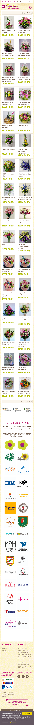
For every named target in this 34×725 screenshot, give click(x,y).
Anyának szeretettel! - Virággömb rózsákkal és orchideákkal (8, 79)
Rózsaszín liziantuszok (9, 221)
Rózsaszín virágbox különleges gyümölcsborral (8, 295)
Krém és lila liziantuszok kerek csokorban (23, 246)
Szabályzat (13, 723)
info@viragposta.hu (23, 652)
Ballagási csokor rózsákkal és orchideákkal (23, 151)
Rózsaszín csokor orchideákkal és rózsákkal (23, 345)
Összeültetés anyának (8, 149)
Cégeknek (4, 650)
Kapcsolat (4, 1)
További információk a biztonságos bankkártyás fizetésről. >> (8, 694)
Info (8, 1)
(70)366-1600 (24, 650)
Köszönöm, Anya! (23, 125)
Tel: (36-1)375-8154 (22, 648)
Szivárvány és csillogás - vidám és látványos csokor (25, 320)
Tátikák (4, 244)
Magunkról (13, 1)
